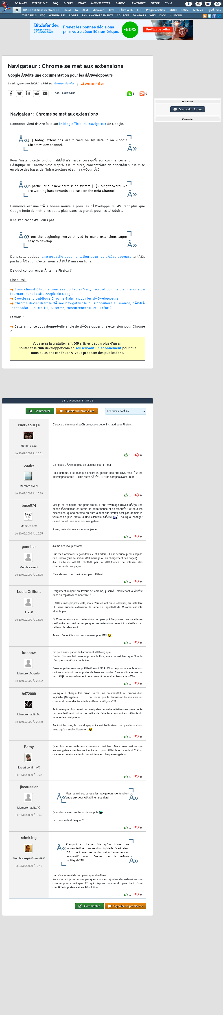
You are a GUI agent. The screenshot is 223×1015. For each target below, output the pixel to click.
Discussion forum (187, 109)
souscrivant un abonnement (98, 348)
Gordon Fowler (64, 84)
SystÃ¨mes (214, 10)
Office (185, 10)
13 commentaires (92, 84)
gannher (29, 547)
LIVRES (73, 15)
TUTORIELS (29, 15)
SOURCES (123, 15)
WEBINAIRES (57, 15)
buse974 (29, 505)
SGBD (173, 10)
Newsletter (101, 3)
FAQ (55, 3)
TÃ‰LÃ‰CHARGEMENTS (97, 15)
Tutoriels (39, 3)
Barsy (29, 747)
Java (111, 10)
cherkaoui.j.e (29, 425)
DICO (162, 15)
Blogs (68, 3)
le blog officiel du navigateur (82, 124)
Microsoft (98, 10)
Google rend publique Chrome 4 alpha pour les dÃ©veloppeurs (66, 299)
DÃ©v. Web (125, 10)
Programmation (155, 10)
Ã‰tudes (138, 3)
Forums (20, 3)
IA (76, 10)
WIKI (152, 15)
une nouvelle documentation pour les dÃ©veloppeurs (86, 257)
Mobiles (198, 10)
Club (168, 3)
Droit (155, 3)
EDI (139, 10)
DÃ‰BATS (139, 15)
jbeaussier (29, 787)
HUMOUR (176, 15)
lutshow (28, 653)
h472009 (29, 694)
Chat (81, 3)
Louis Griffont (29, 592)
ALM (85, 10)
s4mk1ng (29, 838)
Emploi (121, 3)
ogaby (29, 465)
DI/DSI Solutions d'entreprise (41, 10)
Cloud (67, 10)
